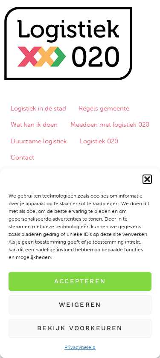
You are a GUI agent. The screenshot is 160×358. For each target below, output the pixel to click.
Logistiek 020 (99, 141)
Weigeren (80, 305)
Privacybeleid (80, 347)
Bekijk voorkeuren (79, 328)
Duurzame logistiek (39, 141)
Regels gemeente (104, 108)
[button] (147, 179)
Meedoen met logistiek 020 (109, 124)
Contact (22, 157)
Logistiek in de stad (38, 108)
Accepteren (80, 281)
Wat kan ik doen (34, 124)
